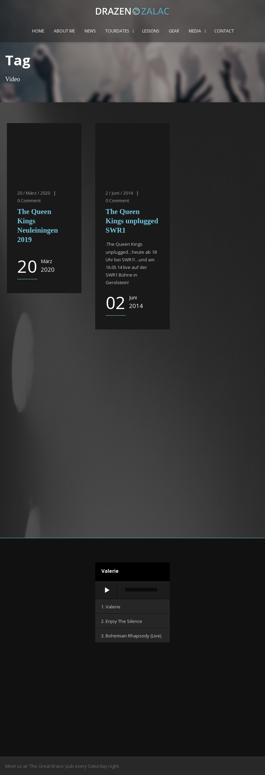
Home (38, 31)
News (90, 31)
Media (195, 31)
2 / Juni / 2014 (119, 193)
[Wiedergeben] (107, 590)
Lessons (150, 31)
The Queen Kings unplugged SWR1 (132, 221)
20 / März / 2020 (33, 193)
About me (64, 31)
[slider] (141, 589)
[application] (132, 590)
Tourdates (117, 31)
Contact (224, 31)
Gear (174, 31)
